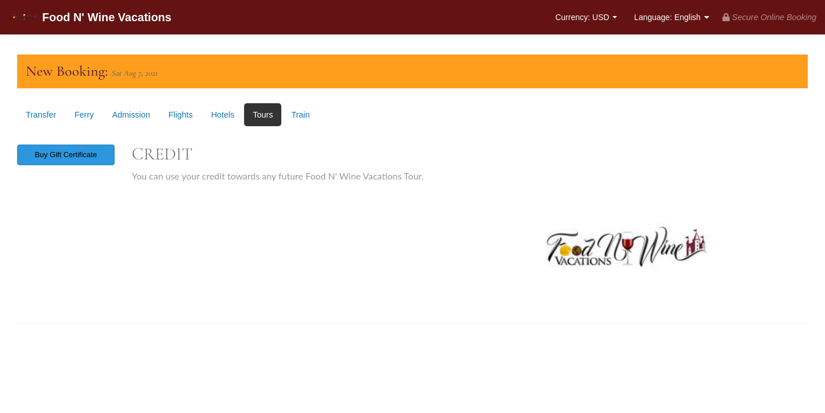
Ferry (84, 114)
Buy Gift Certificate (66, 154)
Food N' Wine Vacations (90, 18)
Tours (263, 114)
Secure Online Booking (769, 17)
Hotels (222, 114)
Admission (131, 114)
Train (300, 114)
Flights (180, 114)
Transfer (41, 114)
